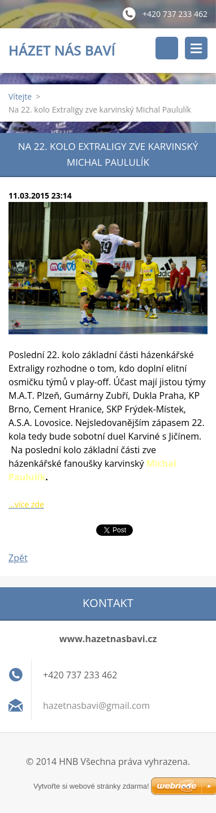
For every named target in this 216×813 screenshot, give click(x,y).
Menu (196, 48)
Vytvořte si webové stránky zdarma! (91, 786)
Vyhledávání (166, 48)
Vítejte (20, 96)
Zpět (18, 558)
